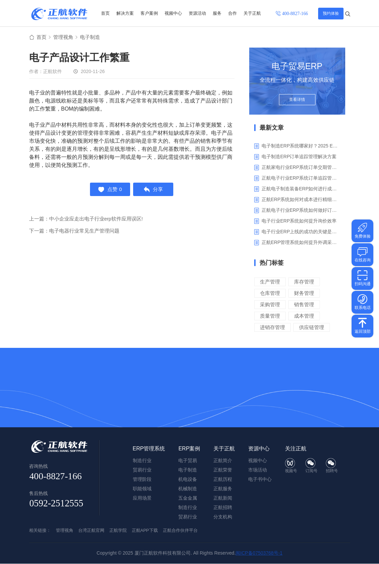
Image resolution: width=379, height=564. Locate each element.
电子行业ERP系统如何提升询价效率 (299, 221)
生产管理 (270, 282)
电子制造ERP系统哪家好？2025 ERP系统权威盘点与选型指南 (301, 146)
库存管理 (304, 282)
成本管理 (304, 316)
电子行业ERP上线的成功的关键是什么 (301, 232)
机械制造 (187, 489)
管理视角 (64, 37)
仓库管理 (270, 293)
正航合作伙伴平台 (180, 530)
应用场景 (142, 498)
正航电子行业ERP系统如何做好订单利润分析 (301, 210)
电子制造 (92, 37)
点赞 (109, 190)
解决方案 (125, 13)
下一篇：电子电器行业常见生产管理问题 (74, 232)
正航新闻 (222, 498)
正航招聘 (222, 507)
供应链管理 (311, 327)
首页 (105, 13)
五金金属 (187, 498)
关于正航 (252, 13)
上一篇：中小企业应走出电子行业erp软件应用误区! (86, 220)
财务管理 (304, 293)
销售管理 (304, 305)
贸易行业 (187, 517)
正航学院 (118, 530)
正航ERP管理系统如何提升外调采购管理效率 (301, 242)
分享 (154, 190)
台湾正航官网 (91, 530)
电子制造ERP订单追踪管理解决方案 (299, 157)
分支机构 (222, 517)
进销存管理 (272, 327)
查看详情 (297, 101)
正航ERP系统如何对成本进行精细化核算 (301, 199)
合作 (232, 13)
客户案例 (149, 13)
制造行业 (187, 507)
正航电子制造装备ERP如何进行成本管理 (301, 189)
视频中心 (173, 13)
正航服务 (222, 489)
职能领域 (142, 489)
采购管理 (270, 305)
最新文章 (272, 128)
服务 (217, 13)
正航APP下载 (145, 530)
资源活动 (197, 13)
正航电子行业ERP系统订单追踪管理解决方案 (301, 178)
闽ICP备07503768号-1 (258, 553)
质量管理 (270, 316)
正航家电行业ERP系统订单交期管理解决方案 (301, 167)
